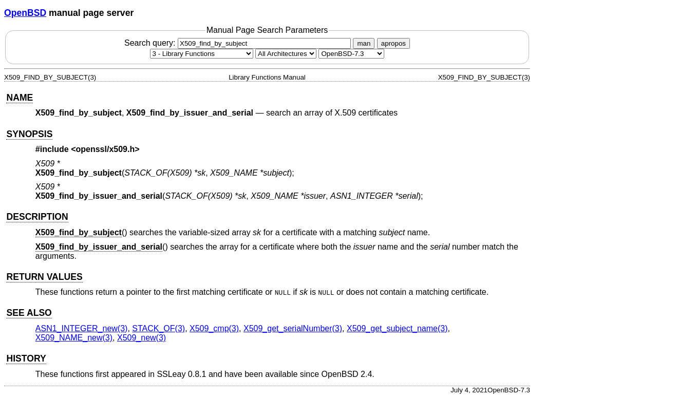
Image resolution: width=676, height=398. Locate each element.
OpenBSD (25, 13)
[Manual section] (201, 54)
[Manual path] (351, 54)
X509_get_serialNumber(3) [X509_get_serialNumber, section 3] (292, 328)
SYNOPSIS (29, 134)
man (363, 43)
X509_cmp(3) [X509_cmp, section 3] (214, 328)
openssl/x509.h (105, 149)
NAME (19, 97)
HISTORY (26, 358)
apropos (393, 43)
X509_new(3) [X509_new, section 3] (141, 337)
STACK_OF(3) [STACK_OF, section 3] (158, 328)
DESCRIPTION (37, 217)
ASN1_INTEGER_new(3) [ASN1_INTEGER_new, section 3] (81, 328)
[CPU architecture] (285, 54)
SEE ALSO (28, 313)
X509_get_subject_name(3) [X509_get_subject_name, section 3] (397, 328)
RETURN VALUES (44, 277)
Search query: (238, 43)
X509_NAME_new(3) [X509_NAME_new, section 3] (73, 337)
